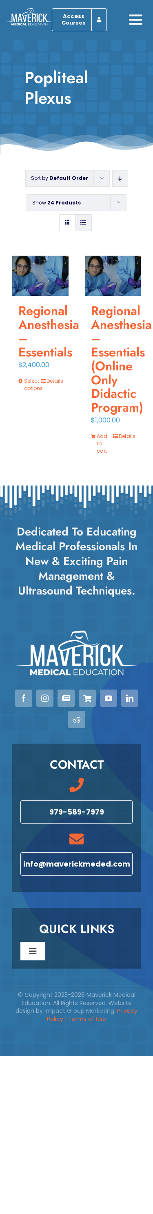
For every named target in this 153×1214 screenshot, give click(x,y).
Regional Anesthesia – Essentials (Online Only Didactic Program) (121, 359)
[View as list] (83, 223)
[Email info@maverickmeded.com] (76, 864)
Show (56, 202)
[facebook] (23, 698)
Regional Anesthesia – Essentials (48, 331)
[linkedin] (129, 698)
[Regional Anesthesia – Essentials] (40, 276)
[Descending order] (120, 178)
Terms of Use (87, 1019)
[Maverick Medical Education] (29, 11)
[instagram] (44, 698)
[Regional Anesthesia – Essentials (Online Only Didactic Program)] (113, 276)
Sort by (59, 178)
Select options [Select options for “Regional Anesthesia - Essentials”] (32, 384)
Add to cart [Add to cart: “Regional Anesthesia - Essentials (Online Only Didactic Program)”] (102, 443)
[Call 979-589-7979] (76, 812)
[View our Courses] (87, 698)
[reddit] (76, 719)
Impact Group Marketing (79, 1011)
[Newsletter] (66, 698)
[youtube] (108, 698)
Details (54, 380)
